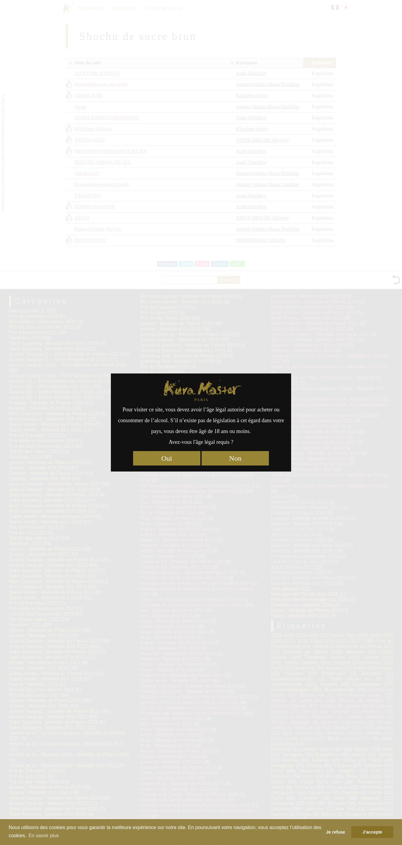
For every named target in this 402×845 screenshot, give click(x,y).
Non (235, 458)
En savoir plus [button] (44, 835)
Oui (166, 458)
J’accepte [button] (372, 832)
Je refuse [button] (335, 832)
